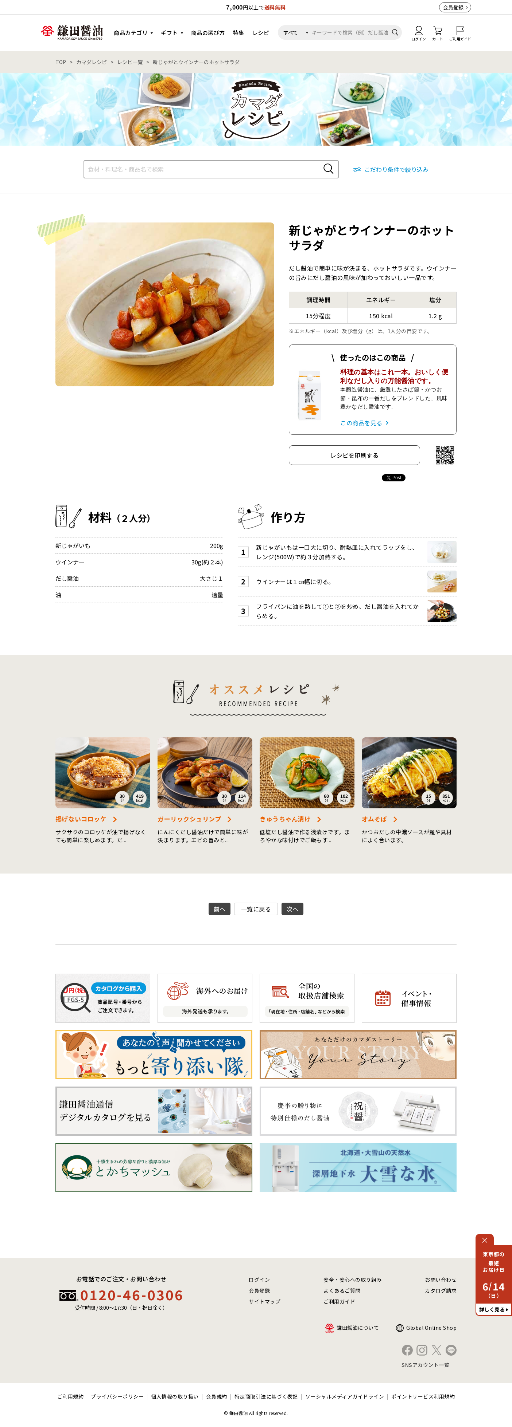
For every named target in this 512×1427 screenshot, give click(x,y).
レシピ (260, 32)
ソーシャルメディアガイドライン (344, 1396)
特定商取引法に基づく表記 (266, 1396)
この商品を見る (361, 422)
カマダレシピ (91, 62)
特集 (238, 32)
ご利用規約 (70, 1396)
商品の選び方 (208, 32)
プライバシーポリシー (117, 1396)
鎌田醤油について (358, 1327)
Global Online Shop (431, 1327)
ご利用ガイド (339, 1301)
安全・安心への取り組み (352, 1279)
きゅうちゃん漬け (285, 818)
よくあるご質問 (342, 1290)
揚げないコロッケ (80, 818)
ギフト (169, 32)
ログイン (259, 1279)
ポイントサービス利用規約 (423, 1396)
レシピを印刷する (354, 455)
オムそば (374, 818)
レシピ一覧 (130, 62)
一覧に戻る (256, 908)
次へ (293, 908)
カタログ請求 (441, 1290)
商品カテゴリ (131, 32)
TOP (60, 62)
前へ (220, 908)
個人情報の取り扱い (175, 1396)
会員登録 (453, 7)
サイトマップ (264, 1301)
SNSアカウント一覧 (425, 1364)
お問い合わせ (441, 1279)
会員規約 (216, 1396)
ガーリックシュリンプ (189, 818)
